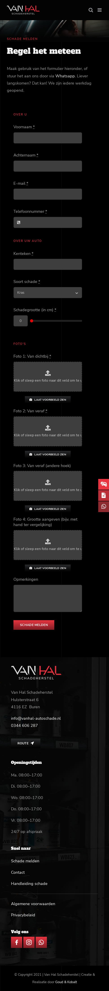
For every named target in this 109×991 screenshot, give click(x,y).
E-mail (20, 183)
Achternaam (25, 155)
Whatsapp (65, 76)
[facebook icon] (16, 938)
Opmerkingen (25, 579)
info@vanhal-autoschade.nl (36, 718)
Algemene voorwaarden (33, 903)
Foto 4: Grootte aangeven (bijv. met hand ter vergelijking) (45, 522)
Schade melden (25, 861)
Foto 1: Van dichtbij (32, 356)
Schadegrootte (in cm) (34, 310)
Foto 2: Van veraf (30, 411)
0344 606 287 (24, 725)
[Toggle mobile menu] (100, 10)
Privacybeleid (23, 915)
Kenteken (23, 253)
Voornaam (24, 127)
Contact (18, 872)
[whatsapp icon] (41, 938)
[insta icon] (29, 938)
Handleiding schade (29, 883)
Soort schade (26, 281)
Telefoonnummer (30, 211)
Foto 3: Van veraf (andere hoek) (42, 465)
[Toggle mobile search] (91, 10)
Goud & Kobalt (66, 982)
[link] (24, 725)
